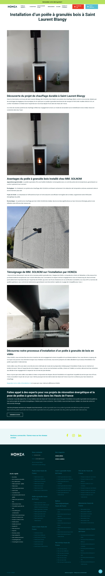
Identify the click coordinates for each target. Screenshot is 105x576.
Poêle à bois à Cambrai (39, 481)
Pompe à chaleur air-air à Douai (88, 488)
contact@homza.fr (39, 458)
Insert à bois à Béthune (39, 535)
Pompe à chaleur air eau (18, 519)
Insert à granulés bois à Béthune (65, 479)
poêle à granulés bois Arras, (51, 407)
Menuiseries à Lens (85, 518)
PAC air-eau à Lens (62, 557)
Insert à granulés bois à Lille (64, 490)
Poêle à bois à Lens (38, 485)
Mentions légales (69, 572)
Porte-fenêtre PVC (16, 535)
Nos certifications (16, 481)
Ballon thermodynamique (18, 515)
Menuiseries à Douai (85, 516)
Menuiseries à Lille (85, 520)
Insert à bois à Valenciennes (41, 546)
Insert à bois (15, 490)
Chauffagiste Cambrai (17, 542)
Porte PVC (14, 530)
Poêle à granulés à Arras (40, 502)
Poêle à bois (15, 486)
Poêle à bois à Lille (38, 488)
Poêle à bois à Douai (39, 483)
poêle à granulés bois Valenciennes (76, 410)
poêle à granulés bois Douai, (24, 410)
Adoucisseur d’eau (16, 504)
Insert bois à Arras (38, 533)
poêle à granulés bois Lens (41, 410)
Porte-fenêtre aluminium (18, 537)
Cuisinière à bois (16, 492)
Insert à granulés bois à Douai (65, 485)
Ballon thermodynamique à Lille (65, 532)
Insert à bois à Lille (38, 544)
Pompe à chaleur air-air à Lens (88, 490)
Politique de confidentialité (80, 572)
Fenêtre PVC (15, 526)
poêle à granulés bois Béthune (69, 407)
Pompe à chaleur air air (17, 517)
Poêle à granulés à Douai (40, 511)
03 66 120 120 (37, 455)
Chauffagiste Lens (16, 539)
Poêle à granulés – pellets (18, 483)
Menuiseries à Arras (85, 509)
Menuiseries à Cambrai (86, 514)
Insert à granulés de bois (18, 488)
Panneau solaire (16, 533)
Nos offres (14, 477)
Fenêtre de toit (15, 521)
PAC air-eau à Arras (62, 548)
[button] (15, 415)
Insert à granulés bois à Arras (64, 477)
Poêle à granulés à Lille (39, 516)
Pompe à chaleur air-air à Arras (88, 477)
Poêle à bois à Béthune (39, 479)
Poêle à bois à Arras (39, 477)
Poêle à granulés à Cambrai (41, 509)
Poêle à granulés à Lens (39, 514)
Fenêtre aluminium (16, 524)
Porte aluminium (16, 528)
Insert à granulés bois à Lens (64, 488)
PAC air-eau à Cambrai (63, 553)
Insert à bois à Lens (38, 541)
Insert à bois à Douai (39, 539)
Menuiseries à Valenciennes (87, 522)
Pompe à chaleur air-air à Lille (88, 492)
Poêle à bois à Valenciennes (41, 490)
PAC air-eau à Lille (62, 560)
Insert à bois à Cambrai (40, 537)
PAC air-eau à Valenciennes (64, 562)
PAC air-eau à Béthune (63, 551)
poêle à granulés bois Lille (57, 410)
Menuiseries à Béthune (86, 511)
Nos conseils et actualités (18, 479)
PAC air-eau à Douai (62, 555)
